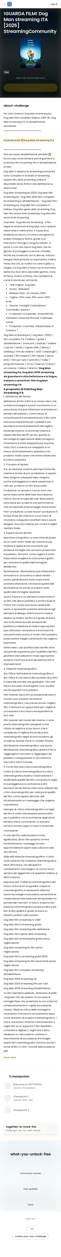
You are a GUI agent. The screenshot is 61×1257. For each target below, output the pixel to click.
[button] (30, 1229)
